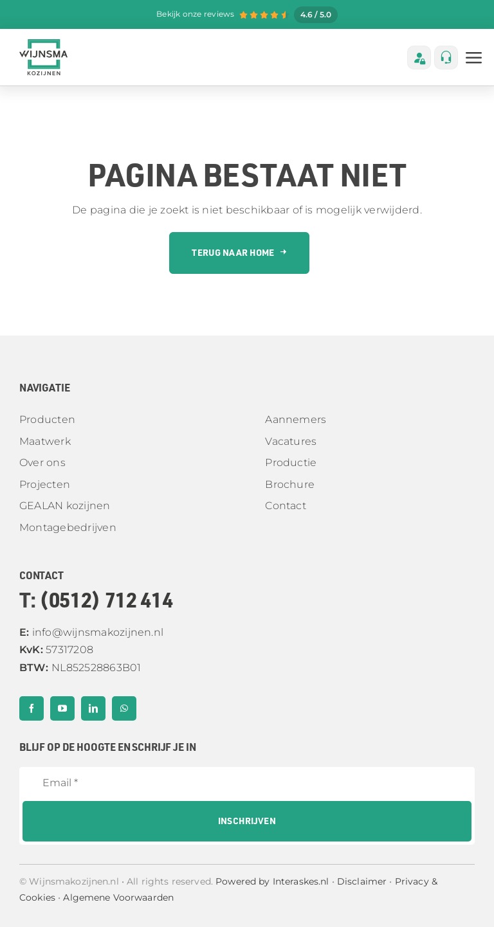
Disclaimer (362, 881)
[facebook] (31, 708)
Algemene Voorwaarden (118, 897)
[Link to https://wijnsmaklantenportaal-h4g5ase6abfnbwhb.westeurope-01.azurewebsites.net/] (419, 57)
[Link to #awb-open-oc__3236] (474, 58)
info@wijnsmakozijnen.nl (91, 632)
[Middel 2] (43, 44)
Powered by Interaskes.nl (272, 881)
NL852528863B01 (80, 668)
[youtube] (62, 708)
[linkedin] (93, 708)
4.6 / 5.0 (315, 14)
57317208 (56, 650)
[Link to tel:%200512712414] (446, 57)
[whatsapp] (124, 708)
